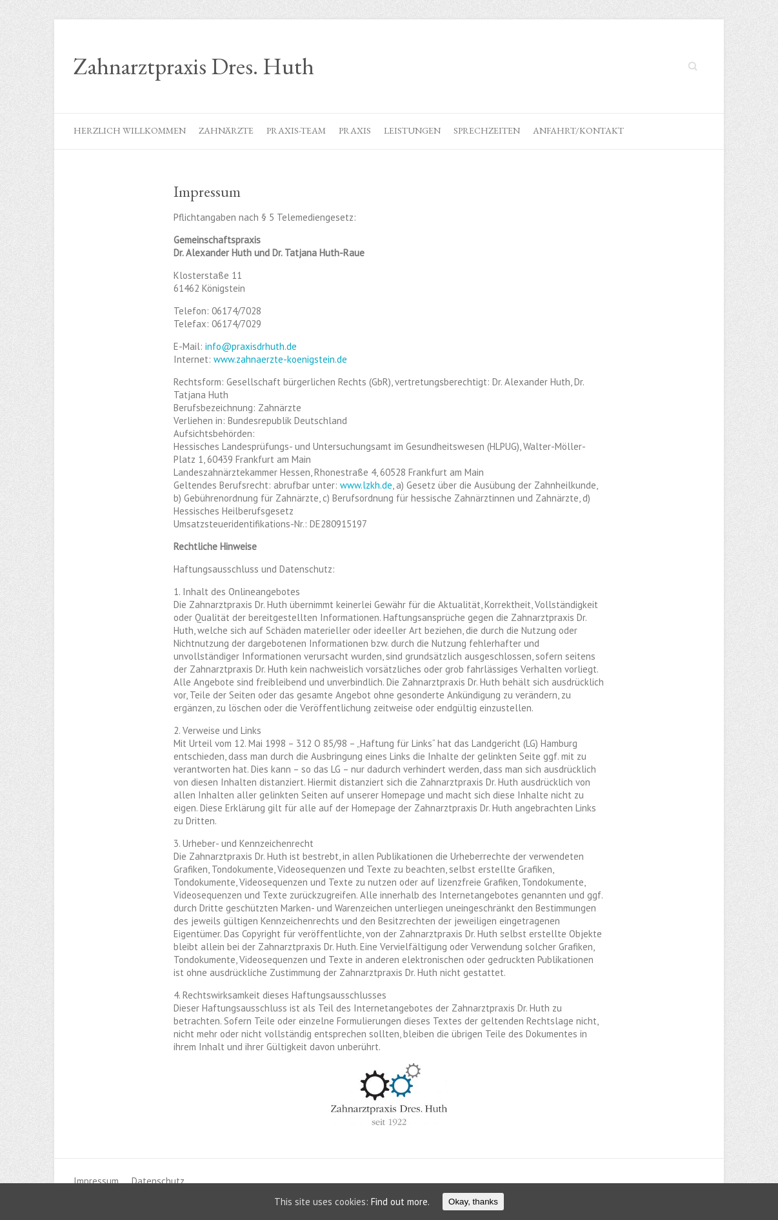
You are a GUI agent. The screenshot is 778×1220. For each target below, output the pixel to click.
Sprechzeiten (487, 130)
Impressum (96, 1181)
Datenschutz (158, 1181)
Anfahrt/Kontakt (578, 130)
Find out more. (400, 1201)
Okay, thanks (473, 1201)
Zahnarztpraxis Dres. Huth (194, 66)
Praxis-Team (296, 130)
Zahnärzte (226, 130)
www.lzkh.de (366, 485)
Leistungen (412, 130)
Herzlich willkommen (130, 130)
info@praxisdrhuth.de (251, 346)
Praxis (355, 130)
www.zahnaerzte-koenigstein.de (280, 359)
